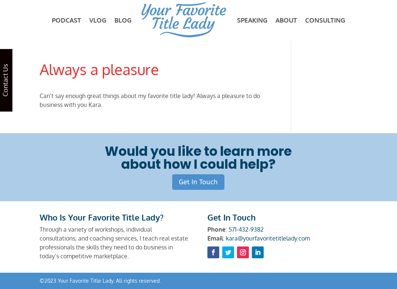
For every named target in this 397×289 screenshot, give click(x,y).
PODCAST (66, 20)
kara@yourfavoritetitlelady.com (268, 238)
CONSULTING (325, 20)
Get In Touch (198, 182)
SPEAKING (252, 20)
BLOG (122, 20)
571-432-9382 (246, 229)
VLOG (97, 20)
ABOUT (286, 20)
